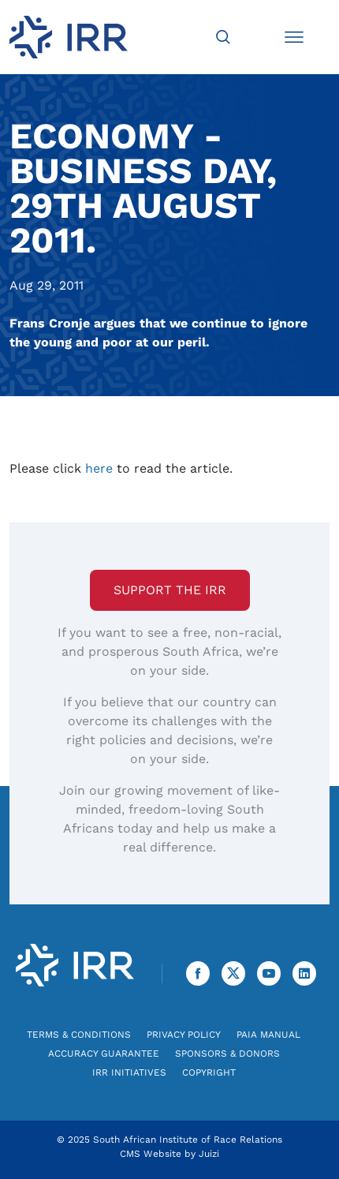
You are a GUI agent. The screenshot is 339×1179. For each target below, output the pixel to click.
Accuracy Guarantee (103, 1053)
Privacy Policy (184, 1034)
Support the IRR (170, 589)
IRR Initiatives (129, 1072)
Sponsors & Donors (227, 1053)
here (99, 468)
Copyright (209, 1072)
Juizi (209, 1153)
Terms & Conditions (79, 1034)
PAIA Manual (268, 1034)
